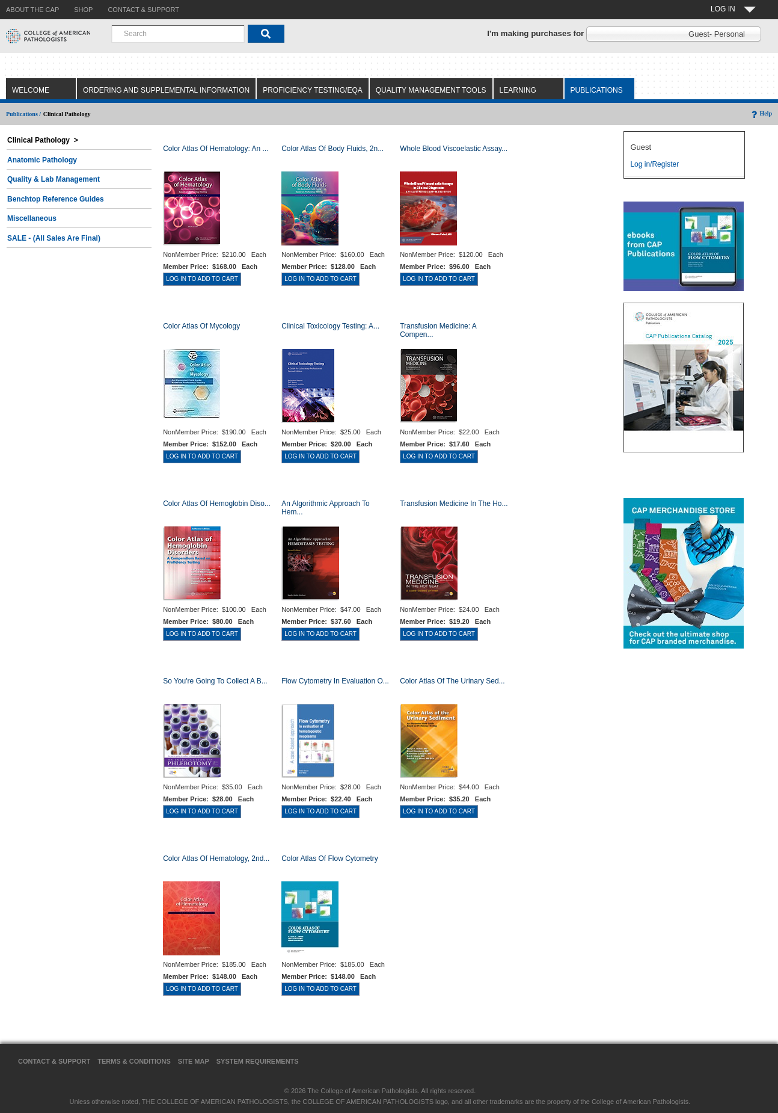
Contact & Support (54, 1061)
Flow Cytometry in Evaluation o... (335, 681)
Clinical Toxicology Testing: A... (330, 326)
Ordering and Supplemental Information (166, 90)
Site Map (193, 1061)
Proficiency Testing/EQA (313, 90)
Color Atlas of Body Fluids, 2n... (332, 148)
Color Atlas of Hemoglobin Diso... (217, 503)
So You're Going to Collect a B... (215, 681)
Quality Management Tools (431, 90)
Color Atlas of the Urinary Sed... (452, 681)
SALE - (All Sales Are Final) (53, 238)
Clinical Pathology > (42, 140)
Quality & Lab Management (53, 179)
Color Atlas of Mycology (201, 326)
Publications (597, 90)
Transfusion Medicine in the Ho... (453, 503)
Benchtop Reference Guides (55, 199)
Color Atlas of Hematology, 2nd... (216, 858)
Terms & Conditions (134, 1061)
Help (761, 113)
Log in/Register (654, 164)
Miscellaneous (32, 218)
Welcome (30, 90)
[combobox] (178, 34)
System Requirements (257, 1061)
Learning (518, 90)
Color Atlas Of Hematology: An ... (215, 148)
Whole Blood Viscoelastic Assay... (453, 148)
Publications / (23, 114)
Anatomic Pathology (42, 160)
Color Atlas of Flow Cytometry (329, 858)
